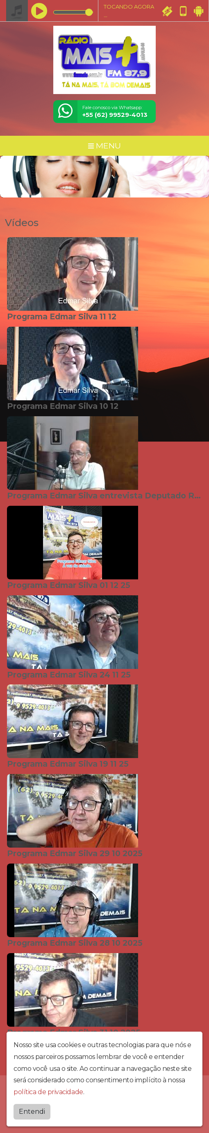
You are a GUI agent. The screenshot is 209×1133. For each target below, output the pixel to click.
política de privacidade (48, 1092)
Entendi (32, 1111)
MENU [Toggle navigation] (104, 145)
